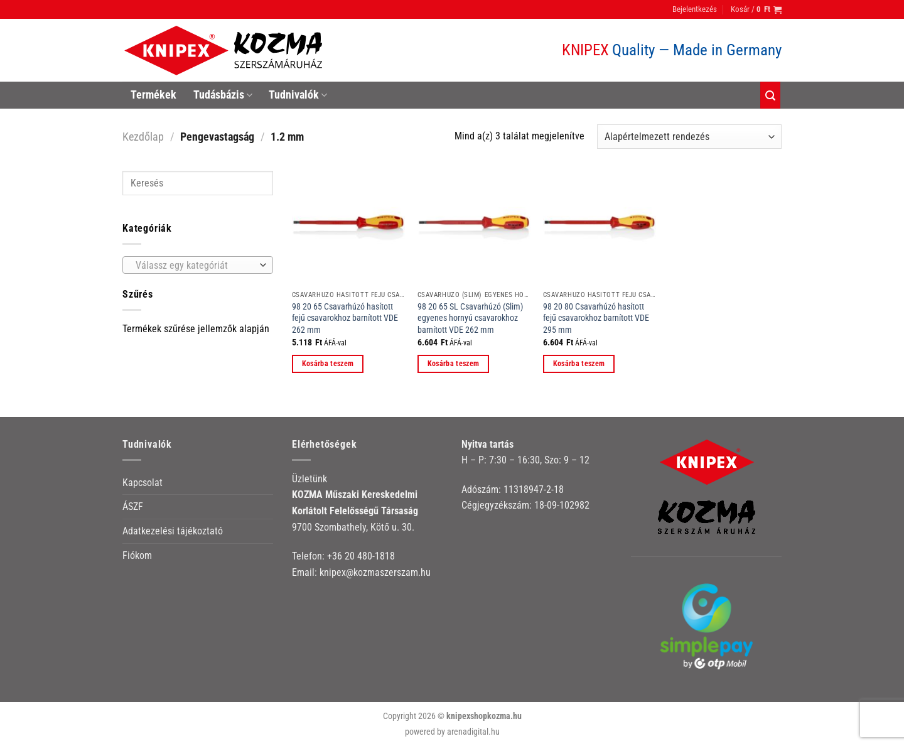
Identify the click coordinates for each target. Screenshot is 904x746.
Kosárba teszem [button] (328, 363)
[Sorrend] (689, 136)
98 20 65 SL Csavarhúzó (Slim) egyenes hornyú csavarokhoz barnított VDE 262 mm (470, 318)
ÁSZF (132, 506)
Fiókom (137, 555)
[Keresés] (770, 95)
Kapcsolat (142, 483)
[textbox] (195, 265)
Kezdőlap (143, 136)
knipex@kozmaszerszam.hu (375, 572)
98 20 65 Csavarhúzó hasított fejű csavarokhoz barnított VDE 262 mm (345, 318)
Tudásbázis (222, 95)
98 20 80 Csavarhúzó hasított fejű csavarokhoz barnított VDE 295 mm (596, 318)
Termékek (153, 95)
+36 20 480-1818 (361, 556)
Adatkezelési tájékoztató (172, 531)
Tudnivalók (298, 95)
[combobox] (197, 265)
